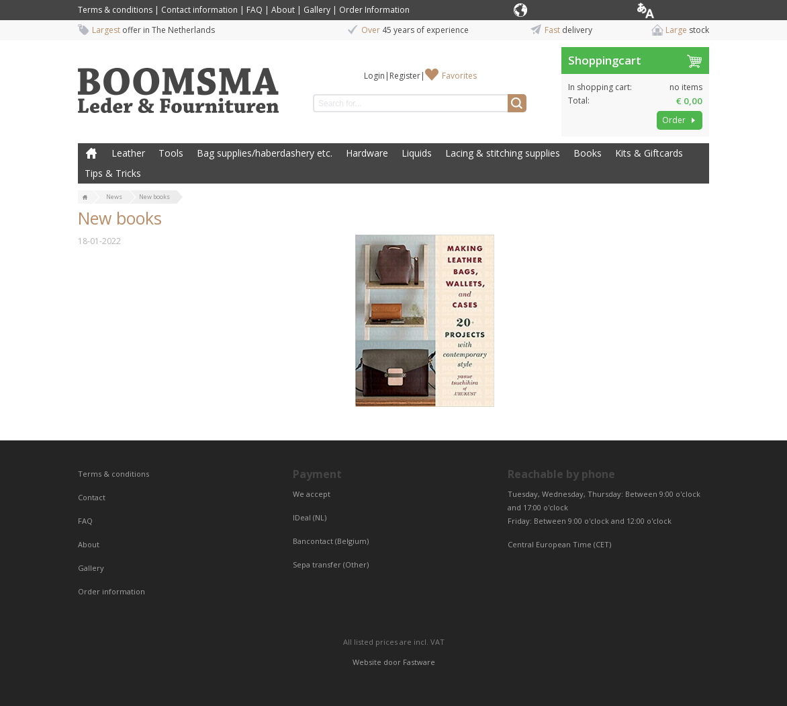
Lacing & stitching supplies (502, 153)
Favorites (459, 75)
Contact (92, 497)
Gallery (317, 9)
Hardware (367, 153)
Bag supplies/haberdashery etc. (264, 153)
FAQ (254, 9)
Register (404, 75)
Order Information (374, 9)
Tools (170, 153)
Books (587, 153)
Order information (111, 591)
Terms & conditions (115, 9)
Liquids (417, 153)
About (283, 9)
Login (374, 75)
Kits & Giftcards (649, 153)
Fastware (419, 662)
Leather (128, 153)
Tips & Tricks (113, 173)
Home (91, 153)
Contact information (199, 9)
